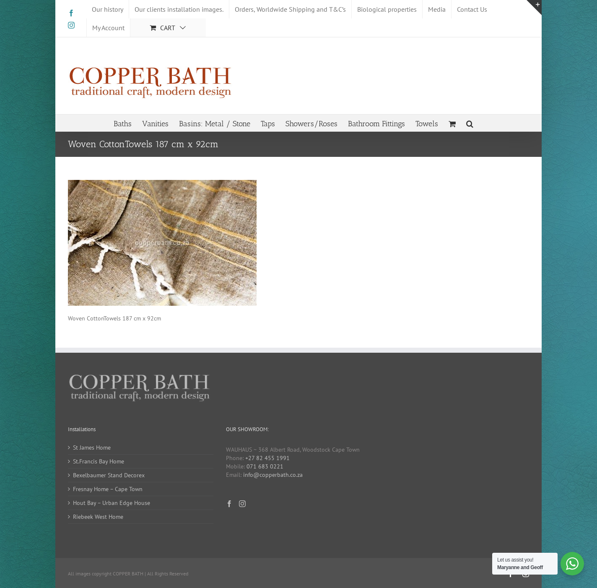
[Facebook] (229, 503)
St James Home (92, 447)
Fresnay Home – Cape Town (108, 489)
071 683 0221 (265, 466)
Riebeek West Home (98, 516)
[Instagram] (242, 503)
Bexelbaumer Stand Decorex (109, 475)
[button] (469, 122)
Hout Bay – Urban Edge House (111, 502)
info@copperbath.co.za (273, 475)
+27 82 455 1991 (267, 458)
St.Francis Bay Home (98, 461)
